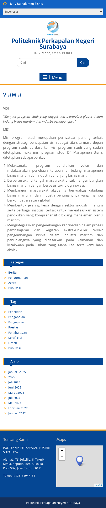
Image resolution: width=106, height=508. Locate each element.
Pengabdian (16, 317)
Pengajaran (16, 322)
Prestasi (13, 327)
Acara (12, 283)
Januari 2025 (17, 372)
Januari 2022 (17, 413)
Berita (12, 272)
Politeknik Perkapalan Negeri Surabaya (53, 43)
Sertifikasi (15, 338)
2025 (11, 377)
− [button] (62, 457)
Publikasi (14, 288)
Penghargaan (17, 332)
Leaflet (98, 485)
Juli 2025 (14, 382)
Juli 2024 (14, 398)
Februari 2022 (18, 408)
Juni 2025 (14, 387)
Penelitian (15, 312)
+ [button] (62, 451)
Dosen (12, 343)
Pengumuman (18, 278)
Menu (52, 77)
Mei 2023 (14, 403)
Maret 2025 (16, 393)
